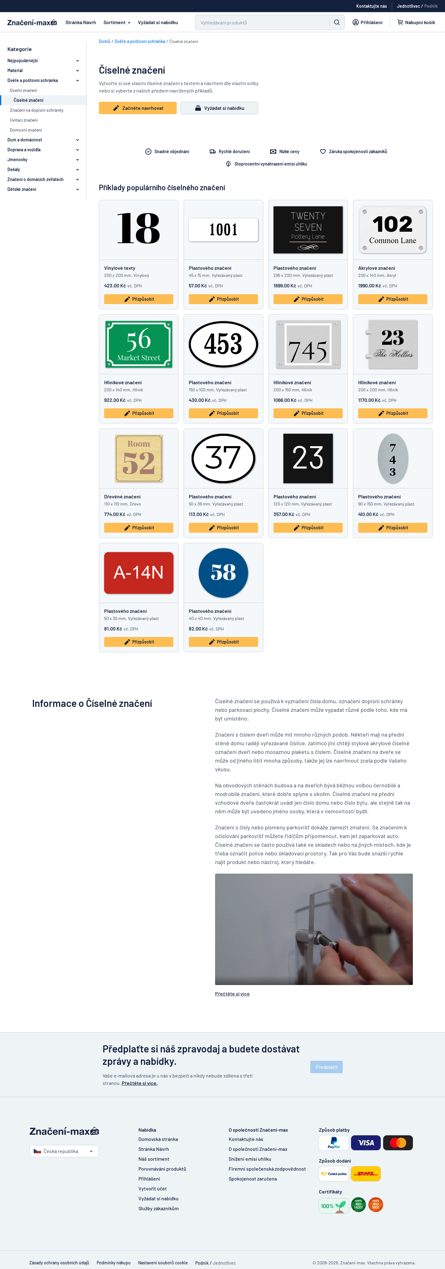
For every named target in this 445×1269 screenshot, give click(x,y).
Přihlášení (149, 1178)
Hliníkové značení (123, 382)
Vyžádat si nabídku (158, 22)
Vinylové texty (119, 268)
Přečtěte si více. (140, 1083)
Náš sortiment (153, 1159)
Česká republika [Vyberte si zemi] (56, 1151)
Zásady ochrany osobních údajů (59, 1262)
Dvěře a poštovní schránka (140, 41)
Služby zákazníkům (158, 1208)
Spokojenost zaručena (253, 1178)
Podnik (431, 6)
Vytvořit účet (152, 1188)
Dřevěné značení (122, 496)
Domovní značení (26, 129)
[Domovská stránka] (78, 1131)
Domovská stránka (158, 1139)
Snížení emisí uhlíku (250, 1159)
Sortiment (118, 22)
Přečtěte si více (232, 993)
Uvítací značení (24, 120)
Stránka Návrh (81, 22)
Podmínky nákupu (114, 1262)
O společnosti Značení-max (258, 1149)
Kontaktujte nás (246, 1139)
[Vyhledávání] (259, 22)
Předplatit (326, 1067)
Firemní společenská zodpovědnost (267, 1169)
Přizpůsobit (139, 299)
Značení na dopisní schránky (36, 110)
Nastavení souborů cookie (163, 1262)
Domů (104, 41)
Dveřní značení (23, 90)
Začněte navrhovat (137, 108)
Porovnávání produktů (162, 1169)
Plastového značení (210, 268)
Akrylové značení (376, 268)
